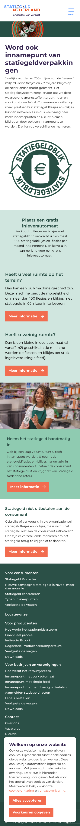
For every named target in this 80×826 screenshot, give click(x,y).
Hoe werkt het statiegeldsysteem (31, 629)
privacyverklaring (52, 790)
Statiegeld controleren (22, 594)
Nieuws (10, 734)
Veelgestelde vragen (21, 605)
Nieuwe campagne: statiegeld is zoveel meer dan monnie (39, 586)
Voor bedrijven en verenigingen (33, 665)
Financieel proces (18, 635)
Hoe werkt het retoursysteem (28, 671)
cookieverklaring (21, 790)
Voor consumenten (22, 573)
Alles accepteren (27, 800)
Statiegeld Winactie (20, 579)
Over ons (12, 723)
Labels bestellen (17, 698)
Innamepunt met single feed (27, 682)
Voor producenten (21, 623)
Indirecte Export (17, 640)
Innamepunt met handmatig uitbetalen (36, 687)
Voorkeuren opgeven (31, 812)
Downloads (14, 657)
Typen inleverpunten (21, 599)
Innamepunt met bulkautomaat (29, 676)
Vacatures (12, 729)
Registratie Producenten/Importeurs (33, 646)
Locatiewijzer (17, 614)
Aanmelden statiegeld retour (27, 692)
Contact (12, 717)
